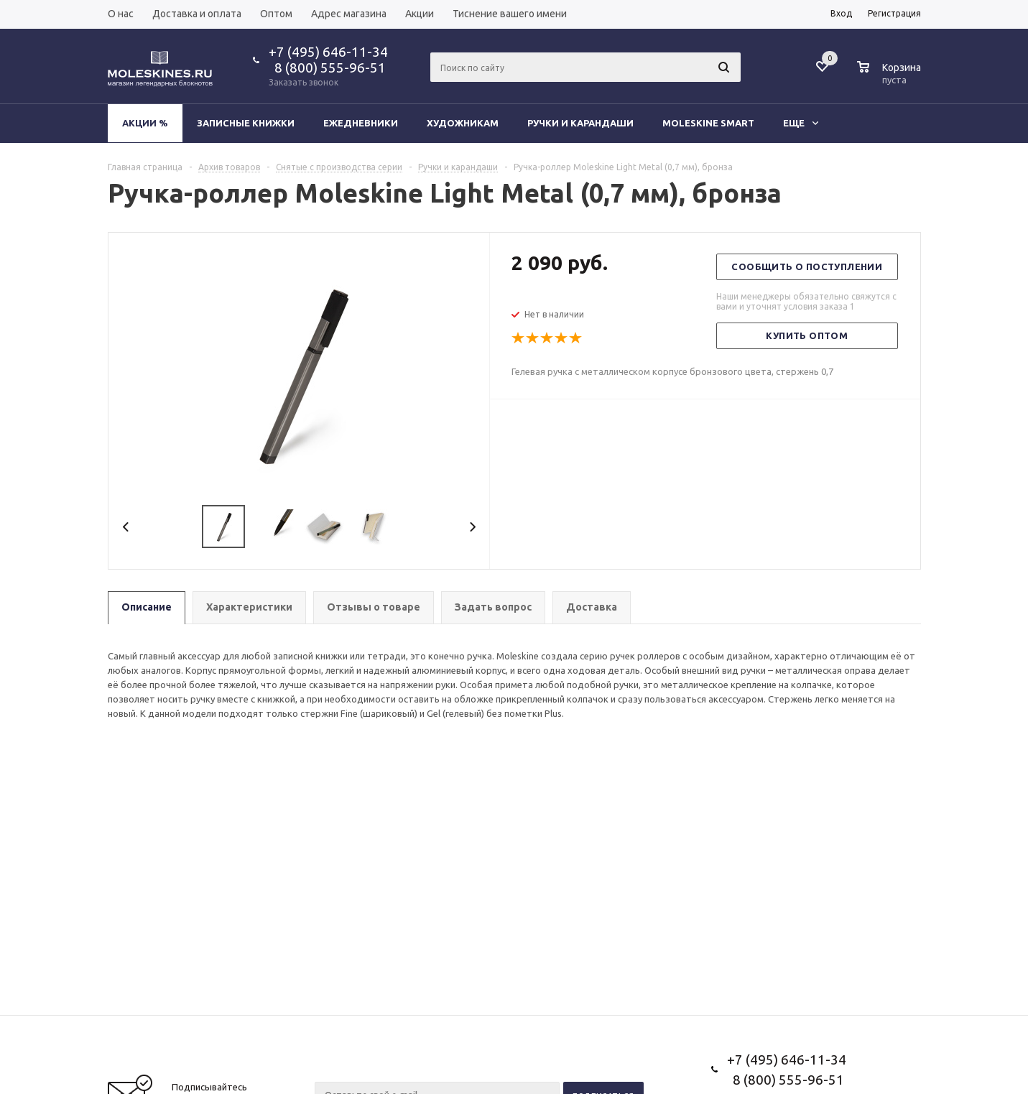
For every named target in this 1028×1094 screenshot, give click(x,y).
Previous (126, 526)
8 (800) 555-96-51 (327, 67)
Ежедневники (360, 123)
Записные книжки (246, 123)
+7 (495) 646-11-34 (328, 52)
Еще (800, 123)
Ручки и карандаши (580, 123)
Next (472, 526)
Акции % (145, 123)
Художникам (463, 123)
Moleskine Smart (708, 123)
